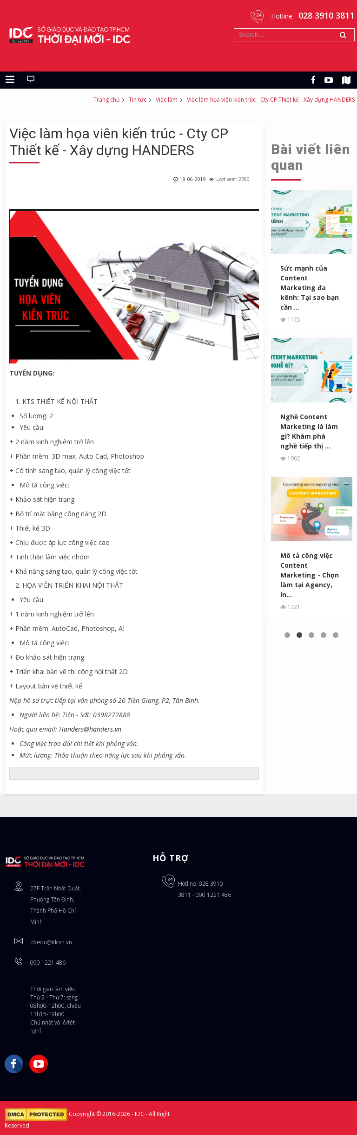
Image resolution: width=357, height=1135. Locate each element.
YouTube (38, 1064)
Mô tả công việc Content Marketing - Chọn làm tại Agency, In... (309, 575)
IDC (140, 1114)
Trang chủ (106, 100)
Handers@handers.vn (90, 729)
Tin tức (137, 100)
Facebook (14, 1064)
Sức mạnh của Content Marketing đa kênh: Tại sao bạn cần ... (309, 287)
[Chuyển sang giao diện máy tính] (30, 79)
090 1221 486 (48, 962)
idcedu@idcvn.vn (51, 942)
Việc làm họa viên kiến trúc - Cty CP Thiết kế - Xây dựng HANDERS (118, 141)
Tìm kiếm (343, 36)
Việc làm (167, 100)
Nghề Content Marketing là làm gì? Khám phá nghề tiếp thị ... (309, 431)
